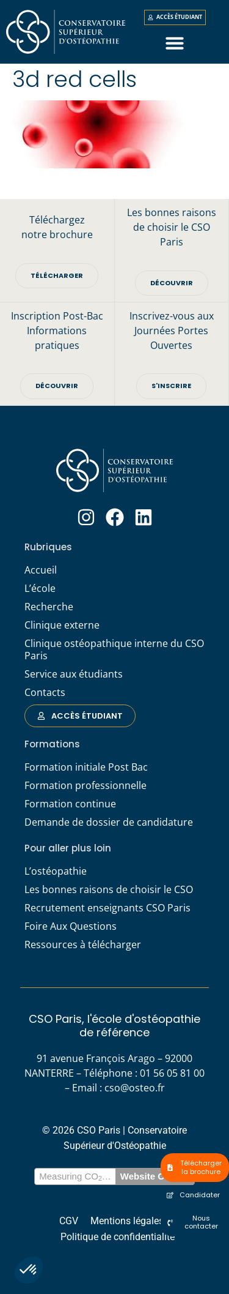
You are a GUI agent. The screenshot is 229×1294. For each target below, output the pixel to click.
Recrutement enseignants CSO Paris (107, 907)
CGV (68, 1221)
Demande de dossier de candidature (108, 822)
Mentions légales (127, 1221)
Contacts (44, 692)
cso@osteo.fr (134, 1087)
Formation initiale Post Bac (86, 767)
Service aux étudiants (73, 674)
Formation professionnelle (85, 785)
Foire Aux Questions (70, 926)
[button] (28, 1270)
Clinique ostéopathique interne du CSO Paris (114, 649)
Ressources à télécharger (82, 944)
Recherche (48, 606)
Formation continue (70, 803)
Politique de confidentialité (117, 1237)
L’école (40, 588)
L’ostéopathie (55, 871)
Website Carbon (155, 1176)
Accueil (40, 570)
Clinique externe (62, 625)
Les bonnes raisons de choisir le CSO (108, 889)
